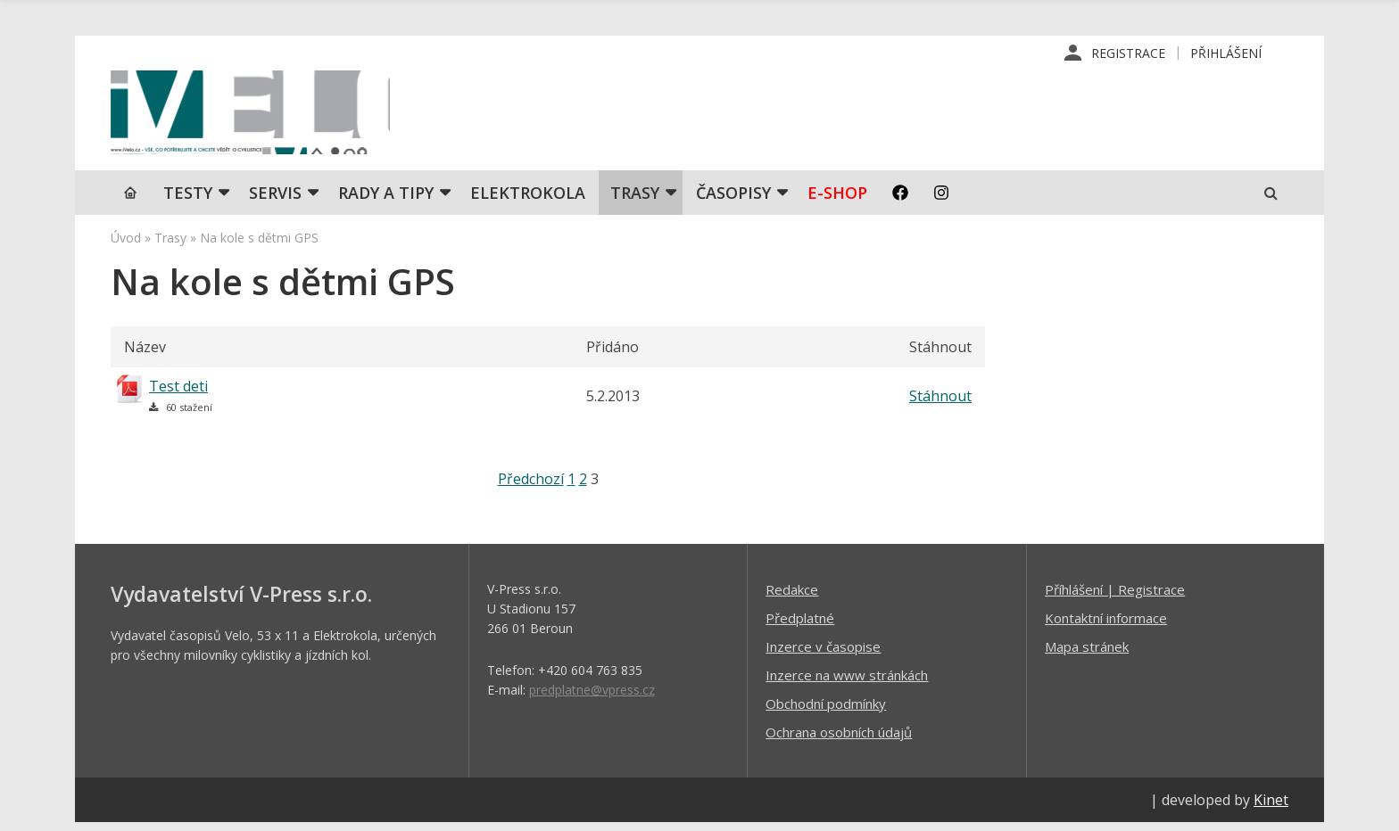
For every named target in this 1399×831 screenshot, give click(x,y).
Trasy (634, 200)
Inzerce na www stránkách (847, 683)
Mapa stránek (1087, 654)
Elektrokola (527, 200)
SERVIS (275, 200)
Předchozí (531, 487)
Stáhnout (940, 404)
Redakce (792, 597)
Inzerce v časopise (823, 654)
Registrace (1128, 53)
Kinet (1271, 808)
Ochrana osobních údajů (839, 740)
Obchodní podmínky (826, 711)
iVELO (262, 116)
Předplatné (800, 626)
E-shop (837, 200)
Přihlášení (1226, 53)
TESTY (187, 200)
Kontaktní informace (1106, 626)
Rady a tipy (386, 200)
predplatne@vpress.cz (592, 697)
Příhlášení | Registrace (1115, 597)
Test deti (178, 394)
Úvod (126, 245)
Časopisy (733, 200)
